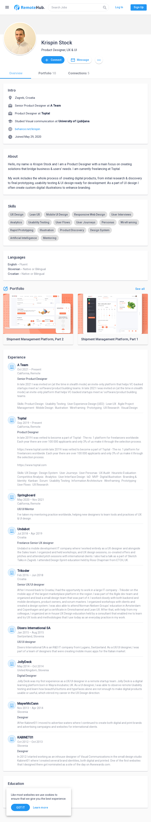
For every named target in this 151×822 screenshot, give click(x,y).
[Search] (105, 7)
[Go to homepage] (29, 7)
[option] (17, 214)
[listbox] (75, 226)
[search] (78, 7)
